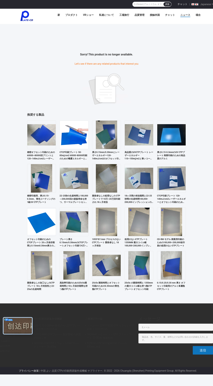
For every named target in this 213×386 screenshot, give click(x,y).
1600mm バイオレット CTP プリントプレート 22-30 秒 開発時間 (110, 336)
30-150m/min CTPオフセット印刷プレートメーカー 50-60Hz (56, 345)
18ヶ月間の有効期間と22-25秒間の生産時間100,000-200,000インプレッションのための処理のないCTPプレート (138, 199)
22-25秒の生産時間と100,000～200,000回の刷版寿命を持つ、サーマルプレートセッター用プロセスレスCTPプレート (74, 199)
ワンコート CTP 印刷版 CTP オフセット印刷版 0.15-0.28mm (110, 327)
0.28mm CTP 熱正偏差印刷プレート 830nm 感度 (107, 345)
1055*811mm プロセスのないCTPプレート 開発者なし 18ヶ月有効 (106, 242)
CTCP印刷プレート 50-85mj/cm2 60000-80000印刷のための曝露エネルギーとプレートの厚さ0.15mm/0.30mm (73, 155)
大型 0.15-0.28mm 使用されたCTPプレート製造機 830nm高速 (57, 327)
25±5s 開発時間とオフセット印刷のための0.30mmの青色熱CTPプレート (106, 286)
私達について (106, 15)
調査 (167, 4)
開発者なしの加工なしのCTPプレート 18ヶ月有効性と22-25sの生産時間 (41, 286)
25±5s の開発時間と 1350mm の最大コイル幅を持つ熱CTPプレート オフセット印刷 (139, 286)
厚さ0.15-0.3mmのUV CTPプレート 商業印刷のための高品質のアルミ (171, 155)
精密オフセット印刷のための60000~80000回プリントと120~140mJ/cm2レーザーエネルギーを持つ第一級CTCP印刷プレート (41, 155)
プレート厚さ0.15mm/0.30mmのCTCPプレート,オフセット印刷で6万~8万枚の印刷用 (74, 242)
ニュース (185, 15)
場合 (198, 15)
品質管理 (139, 15)
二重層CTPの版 (93, 318)
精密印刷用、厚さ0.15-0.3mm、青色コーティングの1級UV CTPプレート (41, 199)
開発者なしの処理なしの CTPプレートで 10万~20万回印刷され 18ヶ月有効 (106, 199)
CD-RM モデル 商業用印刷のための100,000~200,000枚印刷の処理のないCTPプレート (171, 242)
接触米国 (155, 15)
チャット (182, 4)
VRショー (88, 15)
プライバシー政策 (29, 370)
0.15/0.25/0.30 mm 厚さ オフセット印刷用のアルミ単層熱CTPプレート (171, 286)
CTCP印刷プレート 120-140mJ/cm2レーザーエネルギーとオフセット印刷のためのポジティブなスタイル (171, 199)
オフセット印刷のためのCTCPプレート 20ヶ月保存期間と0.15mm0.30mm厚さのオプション (41, 242)
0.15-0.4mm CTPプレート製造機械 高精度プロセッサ (57, 336)
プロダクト (71, 15)
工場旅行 (124, 15)
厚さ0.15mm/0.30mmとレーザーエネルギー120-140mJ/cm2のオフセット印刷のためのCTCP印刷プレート (106, 155)
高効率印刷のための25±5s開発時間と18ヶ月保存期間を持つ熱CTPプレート (74, 286)
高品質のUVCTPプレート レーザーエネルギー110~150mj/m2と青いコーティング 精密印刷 (139, 155)
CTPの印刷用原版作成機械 (47, 318)
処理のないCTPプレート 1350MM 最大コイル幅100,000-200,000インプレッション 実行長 (138, 242)
